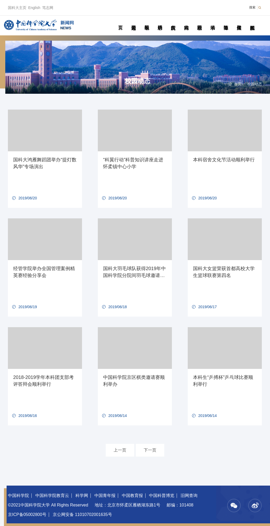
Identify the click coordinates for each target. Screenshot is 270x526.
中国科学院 (18, 495)
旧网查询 (189, 495)
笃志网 (47, 8)
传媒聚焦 (239, 22)
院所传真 (173, 22)
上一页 (120, 450)
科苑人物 (186, 22)
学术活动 (213, 22)
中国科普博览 (161, 495)
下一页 (150, 450)
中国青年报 (104, 495)
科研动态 (160, 22)
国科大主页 (17, 8)
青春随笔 (226, 22)
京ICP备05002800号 (27, 514)
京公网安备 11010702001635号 (82, 514)
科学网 (81, 495)
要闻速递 (133, 22)
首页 (120, 22)
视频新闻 (252, 22)
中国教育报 (132, 495)
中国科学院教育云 (52, 495)
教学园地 (147, 22)
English (34, 8)
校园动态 (199, 22)
